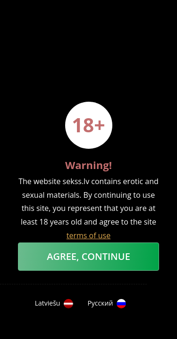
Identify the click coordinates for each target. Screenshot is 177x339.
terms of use (88, 235)
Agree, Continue (88, 256)
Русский (106, 303)
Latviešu (54, 303)
